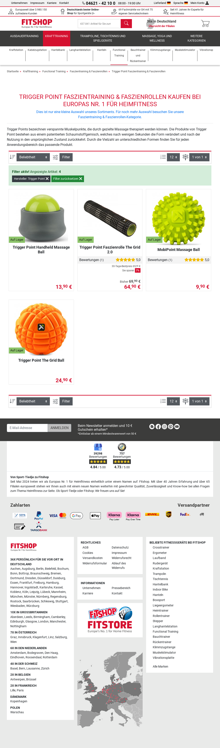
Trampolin (159, 574)
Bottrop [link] (24, 573)
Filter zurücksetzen (67, 182)
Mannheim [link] (58, 592)
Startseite (13, 75)
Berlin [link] (40, 569)
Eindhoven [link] (17, 657)
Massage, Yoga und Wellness (157, 42)
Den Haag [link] (51, 653)
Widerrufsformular (94, 563)
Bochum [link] (63, 569)
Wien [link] (13, 642)
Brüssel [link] (31, 679)
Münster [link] (29, 596)
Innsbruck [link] (24, 637)
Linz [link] (51, 637)
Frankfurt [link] (26, 583)
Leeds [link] (28, 617)
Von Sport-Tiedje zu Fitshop (29, 477)
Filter (66, 161)
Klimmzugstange (164, 647)
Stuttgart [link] (61, 601)
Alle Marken (160, 666)
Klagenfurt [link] (40, 637)
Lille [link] (12, 690)
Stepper (158, 621)
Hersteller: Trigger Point (31, 182)
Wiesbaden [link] (17, 606)
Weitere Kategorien (197, 42)
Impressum (37, 3)
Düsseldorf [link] (44, 578)
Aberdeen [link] (16, 617)
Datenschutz (120, 547)
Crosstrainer (161, 547)
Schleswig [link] (47, 601)
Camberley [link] (58, 617)
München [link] (16, 596)
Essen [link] (14, 583)
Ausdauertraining (24, 39)
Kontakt (64, 3)
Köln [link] (25, 592)
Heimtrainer (160, 610)
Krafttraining (56, 39)
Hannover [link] (16, 587)
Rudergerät (160, 563)
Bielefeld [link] (50, 569)
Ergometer (160, 553)
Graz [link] (13, 637)
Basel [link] (14, 668)
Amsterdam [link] (18, 653)
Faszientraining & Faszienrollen (88, 75)
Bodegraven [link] (35, 653)
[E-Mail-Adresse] (27, 428)
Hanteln (158, 595)
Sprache (180, 3)
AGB (85, 547)
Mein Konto (200, 3)
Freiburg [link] (39, 583)
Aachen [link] (15, 569)
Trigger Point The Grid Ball (41, 364)
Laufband (159, 558)
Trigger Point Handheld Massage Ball (41, 253)
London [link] (43, 621)
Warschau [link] (17, 712)
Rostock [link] (15, 601)
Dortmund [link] (17, 578)
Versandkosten (92, 558)
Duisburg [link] (59, 578)
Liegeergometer (163, 605)
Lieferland (162, 3)
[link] (152, 427)
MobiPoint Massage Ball (178, 253)
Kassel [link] (58, 587)
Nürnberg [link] (42, 596)
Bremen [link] (56, 573)
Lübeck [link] (45, 592)
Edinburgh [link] (17, 621)
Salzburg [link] (61, 637)
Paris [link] (20, 690)
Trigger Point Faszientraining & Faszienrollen (138, 75)
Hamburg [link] (52, 583)
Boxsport (159, 600)
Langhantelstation (165, 626)
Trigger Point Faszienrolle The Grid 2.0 (109, 253)
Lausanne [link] (33, 668)
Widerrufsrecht (121, 558)
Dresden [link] (30, 578)
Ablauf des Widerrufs (119, 566)
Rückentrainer (162, 642)
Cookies (87, 553)
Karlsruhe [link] (46, 587)
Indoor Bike (160, 589)
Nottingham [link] (18, 626)
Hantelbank (160, 584)
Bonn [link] (13, 573)
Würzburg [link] (32, 606)
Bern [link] (22, 668)
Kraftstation (161, 568)
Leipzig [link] (34, 592)
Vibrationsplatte (163, 658)
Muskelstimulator (164, 652)
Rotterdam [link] (50, 657)
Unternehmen (19, 3)
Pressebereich (121, 588)
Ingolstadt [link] (31, 587)
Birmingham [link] (42, 617)
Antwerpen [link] (17, 679)
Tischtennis (160, 579)
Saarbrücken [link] (31, 601)
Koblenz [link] (15, 592)
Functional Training (54, 75)
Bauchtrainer (161, 637)
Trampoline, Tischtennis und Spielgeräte (102, 42)
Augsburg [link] (28, 569)
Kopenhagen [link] (18, 701)
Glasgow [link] (31, 621)
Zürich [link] (45, 668)
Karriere (52, 3)
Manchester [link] (58, 621)
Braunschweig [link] (39, 573)
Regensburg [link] (58, 596)
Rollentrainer (161, 616)
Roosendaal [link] (33, 657)
